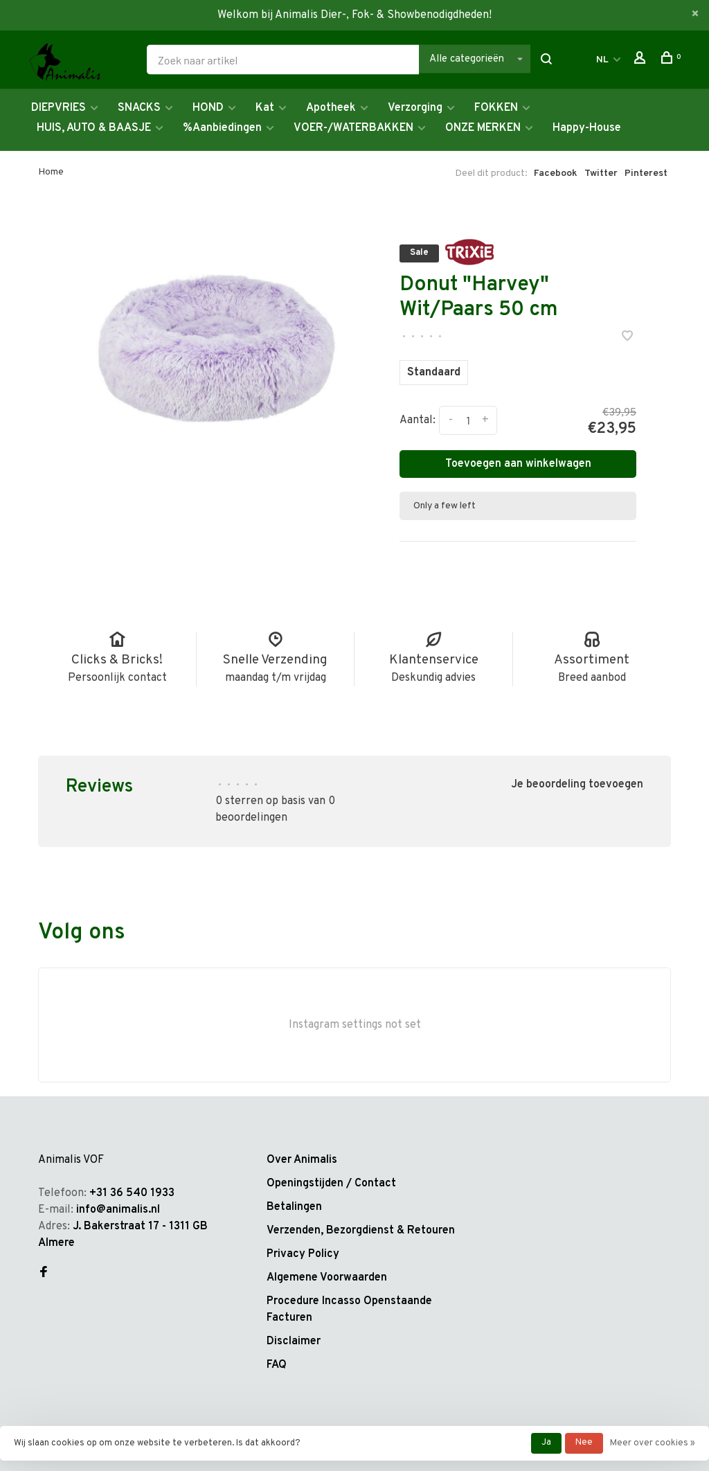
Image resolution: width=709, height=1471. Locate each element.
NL (602, 60)
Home (51, 172)
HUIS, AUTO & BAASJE (94, 128)
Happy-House (587, 128)
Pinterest (646, 173)
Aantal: (418, 420)
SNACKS (139, 108)
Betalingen (294, 1207)
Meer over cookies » (652, 1443)
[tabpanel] (217, 341)
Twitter (601, 173)
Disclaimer (294, 1341)
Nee (584, 1442)
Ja (546, 1442)
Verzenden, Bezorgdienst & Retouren (361, 1231)
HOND (208, 108)
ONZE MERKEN (483, 128)
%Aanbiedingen (222, 128)
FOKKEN (496, 108)
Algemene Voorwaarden (327, 1278)
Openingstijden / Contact (331, 1184)
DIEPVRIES (58, 108)
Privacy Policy (303, 1254)
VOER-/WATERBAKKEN (353, 128)
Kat (264, 108)
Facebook (555, 173)
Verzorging (415, 108)
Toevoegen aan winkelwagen (518, 464)
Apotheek (331, 108)
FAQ (277, 1365)
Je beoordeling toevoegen (577, 785)
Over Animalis (302, 1160)
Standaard (433, 373)
